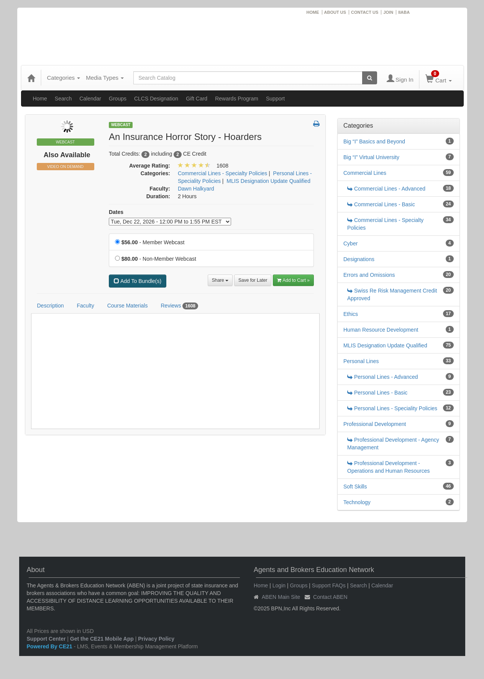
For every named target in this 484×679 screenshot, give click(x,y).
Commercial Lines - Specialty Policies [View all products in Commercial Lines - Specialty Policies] (222, 173)
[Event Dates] (170, 221)
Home (40, 98)
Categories (63, 77)
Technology (357, 502)
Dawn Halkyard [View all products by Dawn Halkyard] (196, 189)
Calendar (90, 98)
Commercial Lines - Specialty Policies (385, 224)
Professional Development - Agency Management (393, 443)
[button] (316, 124)
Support (275, 98)
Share (220, 280)
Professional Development (374, 424)
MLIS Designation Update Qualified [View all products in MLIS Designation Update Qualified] (268, 181)
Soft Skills (355, 486)
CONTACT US (364, 12)
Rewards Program (236, 98)
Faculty (85, 306)
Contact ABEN (330, 597)
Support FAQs (329, 585)
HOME (313, 12)
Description (50, 306)
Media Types (105, 77)
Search (63, 98)
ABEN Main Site (281, 597)
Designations (358, 259)
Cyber (350, 243)
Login (278, 585)
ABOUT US (335, 12)
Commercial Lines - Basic (381, 204)
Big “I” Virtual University (371, 157)
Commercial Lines (364, 173)
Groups (117, 98)
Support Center (46, 639)
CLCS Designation (156, 98)
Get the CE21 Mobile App (102, 639)
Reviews (179, 306)
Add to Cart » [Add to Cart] (293, 280)
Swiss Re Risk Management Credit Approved (392, 294)
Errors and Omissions (369, 275)
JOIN (388, 12)
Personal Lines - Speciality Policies (392, 408)
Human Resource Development (380, 330)
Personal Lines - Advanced (382, 377)
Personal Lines (361, 361)
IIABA (404, 12)
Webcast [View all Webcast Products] (121, 125)
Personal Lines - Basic (377, 393)
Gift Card (196, 98)
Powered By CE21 (50, 646)
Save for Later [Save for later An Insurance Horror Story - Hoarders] (252, 280)
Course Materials (127, 306)
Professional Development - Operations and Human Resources (388, 467)
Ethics (350, 314)
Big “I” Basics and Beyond (374, 141)
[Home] (31, 77)
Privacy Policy (156, 639)
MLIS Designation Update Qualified (385, 345)
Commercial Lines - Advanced (386, 189)
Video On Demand (65, 166)
